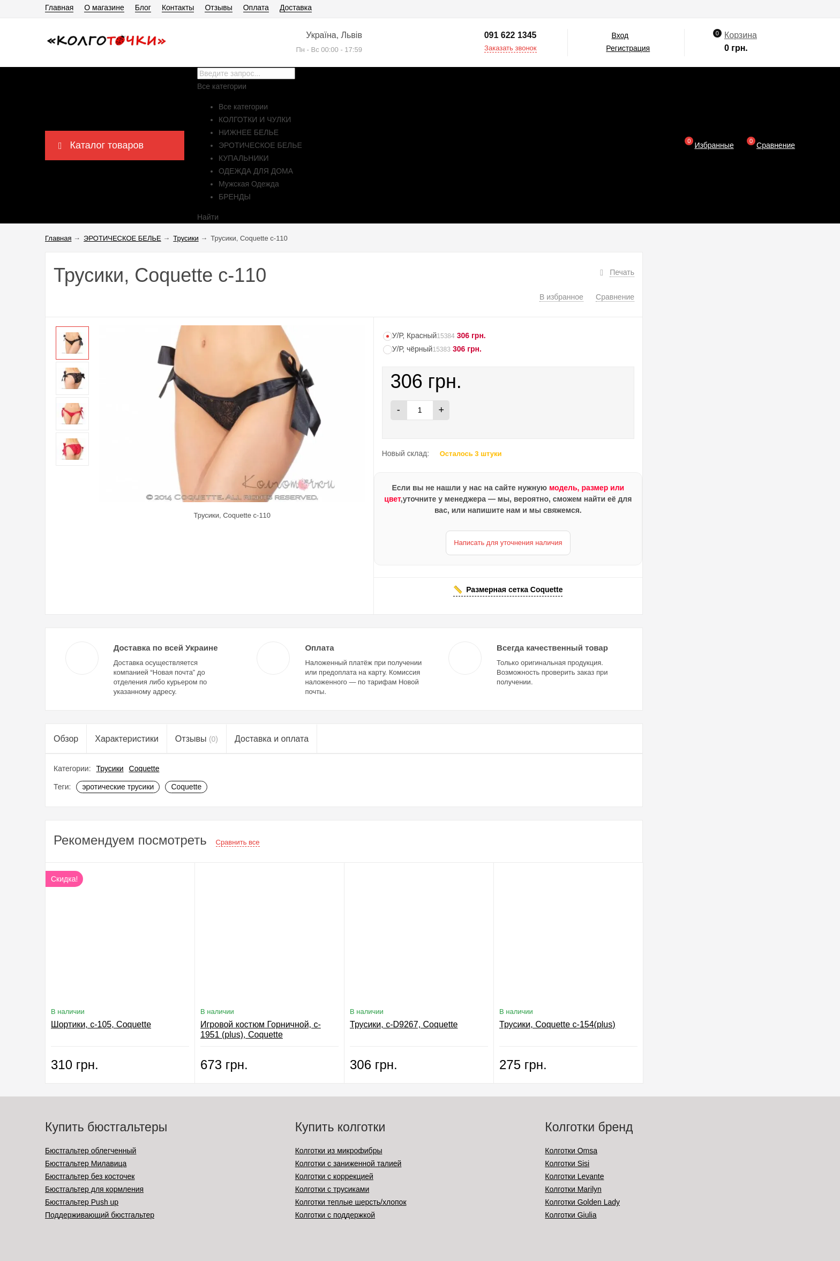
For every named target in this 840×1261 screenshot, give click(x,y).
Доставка (296, 7)
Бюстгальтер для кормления (94, 1189)
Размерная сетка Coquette (514, 589)
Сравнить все (238, 842)
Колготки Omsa (571, 1150)
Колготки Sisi (567, 1163)
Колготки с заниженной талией (348, 1163)
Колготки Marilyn (573, 1189)
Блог (143, 7)
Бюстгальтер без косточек (89, 1176)
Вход (619, 35)
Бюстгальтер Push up (81, 1202)
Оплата (256, 7)
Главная (59, 7)
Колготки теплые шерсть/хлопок (351, 1202)
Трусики (110, 768)
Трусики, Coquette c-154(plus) (557, 1024)
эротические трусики (118, 786)
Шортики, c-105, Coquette (101, 1024)
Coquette (144, 768)
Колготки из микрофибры (338, 1150)
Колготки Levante (574, 1176)
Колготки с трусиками (332, 1189)
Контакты (178, 7)
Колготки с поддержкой (335, 1215)
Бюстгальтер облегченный (90, 1150)
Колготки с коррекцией (334, 1176)
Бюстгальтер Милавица (85, 1163)
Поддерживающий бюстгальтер (99, 1215)
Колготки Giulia (570, 1215)
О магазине (104, 7)
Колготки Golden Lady (582, 1202)
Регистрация (628, 48)
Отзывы (218, 7)
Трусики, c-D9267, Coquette (404, 1024)
